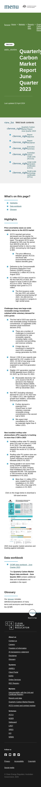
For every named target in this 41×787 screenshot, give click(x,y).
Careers (12, 644)
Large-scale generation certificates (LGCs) (31, 165)
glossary (11, 599)
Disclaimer (13, 656)
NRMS (11, 737)
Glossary (13, 209)
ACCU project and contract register (22, 706)
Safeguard (13, 722)
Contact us (13, 641)
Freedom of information (18, 648)
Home (13, 24)
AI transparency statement (19, 652)
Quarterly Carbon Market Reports (21, 702)
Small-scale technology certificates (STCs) (31, 174)
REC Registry (14, 683)
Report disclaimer (31, 142)
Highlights (14, 203)
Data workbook (16, 206)
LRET (11, 726)
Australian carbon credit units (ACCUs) (31, 156)
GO (10, 733)
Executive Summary (31, 148)
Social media (9, 768)
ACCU (11, 715)
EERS (11, 676)
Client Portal (13, 672)
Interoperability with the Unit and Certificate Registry (21, 693)
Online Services (15, 680)
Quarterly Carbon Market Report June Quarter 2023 (29, 129)
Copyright (31, 761)
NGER (11, 718)
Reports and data (31, 26)
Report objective (30, 136)
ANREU (12, 668)
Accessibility (19, 761)
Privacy (7, 761)
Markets (22, 24)
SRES (11, 730)
